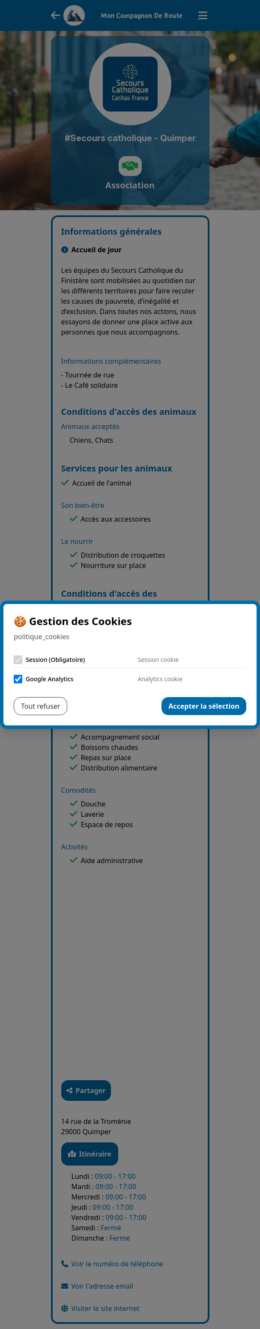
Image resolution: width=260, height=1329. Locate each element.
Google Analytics (49, 679)
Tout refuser (40, 706)
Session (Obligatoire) (55, 659)
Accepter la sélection (203, 706)
